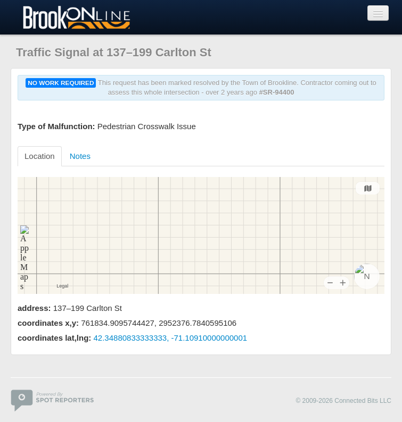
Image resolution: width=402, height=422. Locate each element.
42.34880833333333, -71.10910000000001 (171, 337)
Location (39, 156)
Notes (80, 156)
